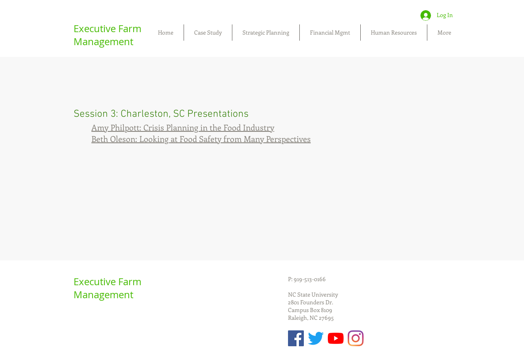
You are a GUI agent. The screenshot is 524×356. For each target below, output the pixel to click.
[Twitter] (316, 338)
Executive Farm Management (107, 35)
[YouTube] (336, 338)
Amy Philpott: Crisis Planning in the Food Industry (182, 127)
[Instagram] (356, 338)
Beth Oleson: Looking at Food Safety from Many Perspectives (201, 138)
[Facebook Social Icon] (296, 338)
